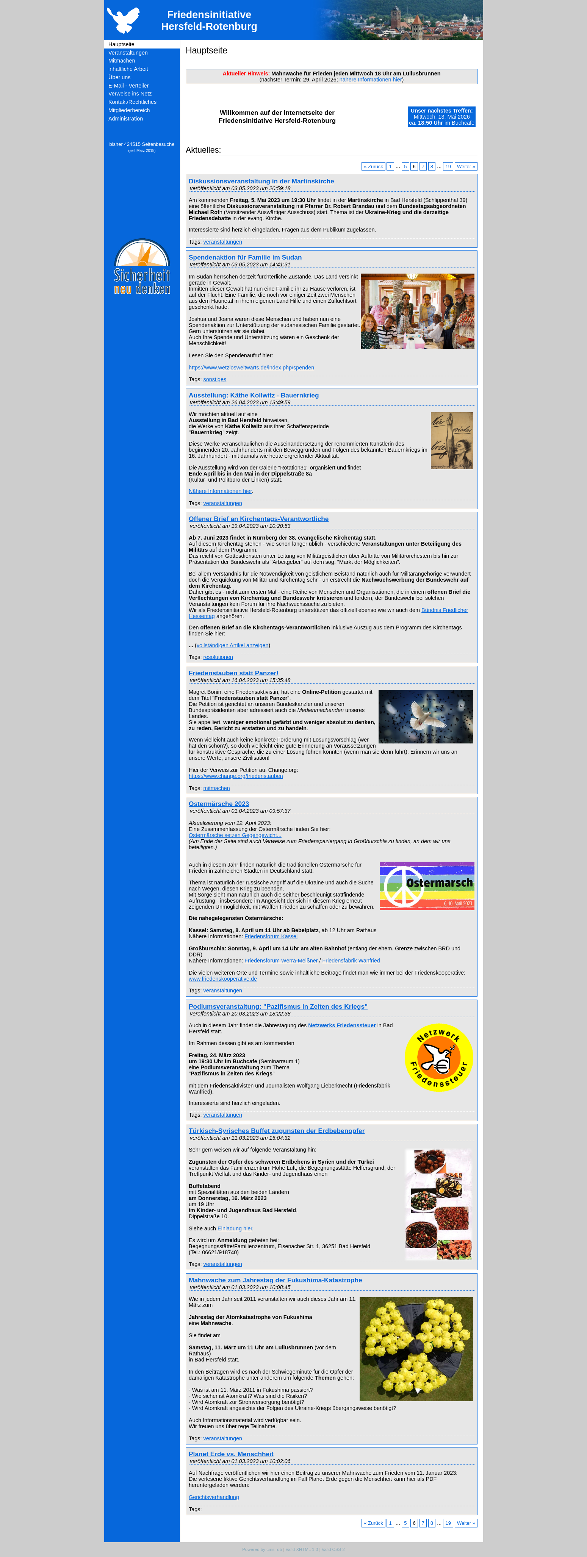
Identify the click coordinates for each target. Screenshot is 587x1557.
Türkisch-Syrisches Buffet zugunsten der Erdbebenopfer (277, 1130)
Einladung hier (235, 1228)
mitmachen (216, 788)
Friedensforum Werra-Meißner (281, 961)
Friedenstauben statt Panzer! (234, 673)
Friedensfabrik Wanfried (351, 961)
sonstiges (214, 379)
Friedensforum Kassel (270, 936)
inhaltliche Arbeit (128, 69)
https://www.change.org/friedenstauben (236, 776)
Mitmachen (121, 61)
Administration (125, 119)
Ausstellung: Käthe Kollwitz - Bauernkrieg (254, 395)
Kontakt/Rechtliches (132, 102)
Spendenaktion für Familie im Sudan (245, 257)
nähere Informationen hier (371, 80)
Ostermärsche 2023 (219, 803)
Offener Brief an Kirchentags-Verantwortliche (259, 519)
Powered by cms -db (262, 1549)
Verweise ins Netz (130, 94)
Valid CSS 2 (333, 1549)
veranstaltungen (222, 242)
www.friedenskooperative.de (223, 979)
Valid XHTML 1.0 (301, 1549)
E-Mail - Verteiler (128, 86)
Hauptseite (121, 44)
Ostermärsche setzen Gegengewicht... (235, 835)
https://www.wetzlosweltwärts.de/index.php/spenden (251, 368)
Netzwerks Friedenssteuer (342, 1025)
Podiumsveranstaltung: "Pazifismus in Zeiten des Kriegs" (278, 1006)
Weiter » (466, 166)
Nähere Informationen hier (220, 491)
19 (448, 166)
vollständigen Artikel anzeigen (233, 645)
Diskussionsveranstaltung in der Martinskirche (261, 181)
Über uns (119, 77)
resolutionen (218, 657)
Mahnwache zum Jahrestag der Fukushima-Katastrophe (275, 1280)
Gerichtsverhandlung (214, 1497)
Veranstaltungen (128, 53)
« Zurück (373, 166)
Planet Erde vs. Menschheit (231, 1454)
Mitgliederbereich (129, 110)
